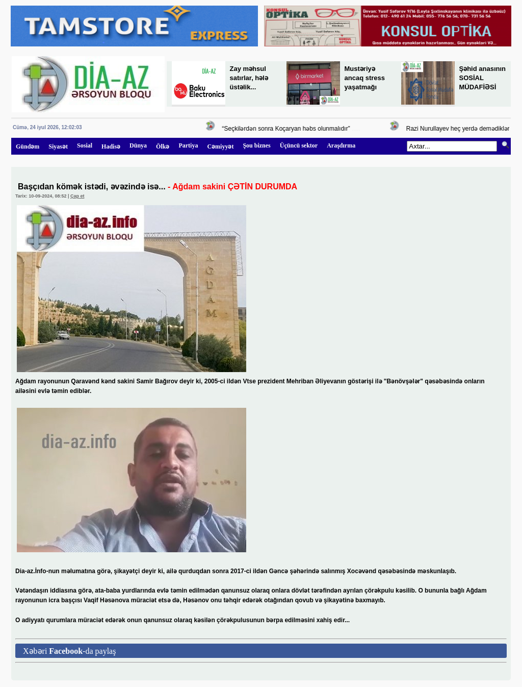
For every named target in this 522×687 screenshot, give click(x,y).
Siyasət (58, 146)
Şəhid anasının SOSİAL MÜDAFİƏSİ (482, 78)
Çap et (77, 196)
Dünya (138, 145)
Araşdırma (341, 145)
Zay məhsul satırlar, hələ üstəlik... (249, 78)
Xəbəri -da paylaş (69, 651)
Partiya (188, 145)
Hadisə (110, 146)
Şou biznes (256, 145)
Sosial (84, 145)
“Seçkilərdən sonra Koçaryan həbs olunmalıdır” (287, 128)
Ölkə (162, 146)
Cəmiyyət (220, 146)
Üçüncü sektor (299, 145)
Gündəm (27, 146)
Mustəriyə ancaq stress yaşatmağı (365, 78)
